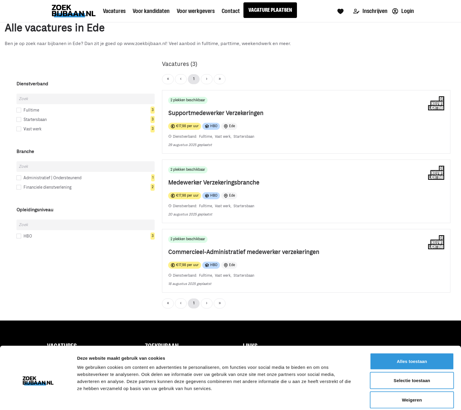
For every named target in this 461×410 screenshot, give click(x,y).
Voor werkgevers (196, 10)
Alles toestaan (412, 337)
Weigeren (412, 376)
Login (403, 11)
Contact (231, 10)
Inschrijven (370, 11)
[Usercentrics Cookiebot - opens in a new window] (38, 398)
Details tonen (318, 398)
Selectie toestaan (412, 356)
